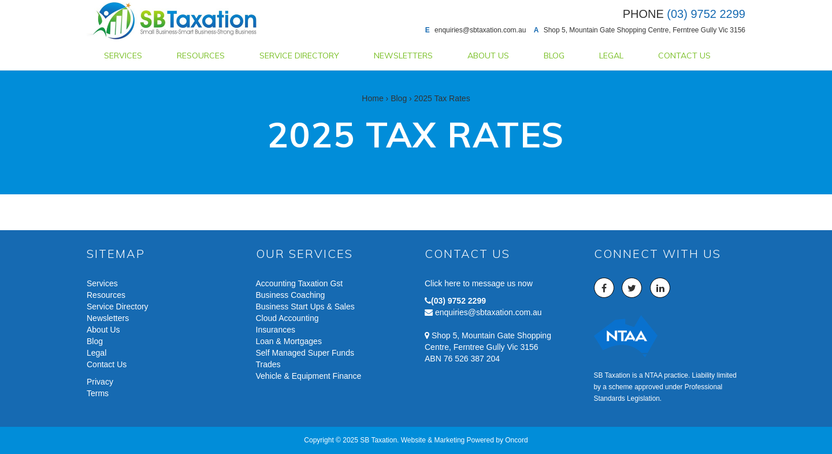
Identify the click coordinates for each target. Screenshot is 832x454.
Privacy (100, 381)
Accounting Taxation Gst (299, 283)
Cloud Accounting (287, 318)
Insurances (275, 329)
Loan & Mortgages (289, 341)
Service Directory (299, 55)
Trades (268, 364)
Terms (98, 393)
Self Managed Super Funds (305, 352)
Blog (554, 55)
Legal (611, 55)
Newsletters (403, 55)
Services (123, 55)
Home (372, 98)
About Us (488, 55)
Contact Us (684, 55)
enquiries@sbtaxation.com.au (480, 30)
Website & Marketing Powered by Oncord (464, 440)
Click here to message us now (479, 283)
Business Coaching (290, 295)
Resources (201, 55)
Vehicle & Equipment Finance (309, 376)
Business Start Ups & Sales (305, 306)
